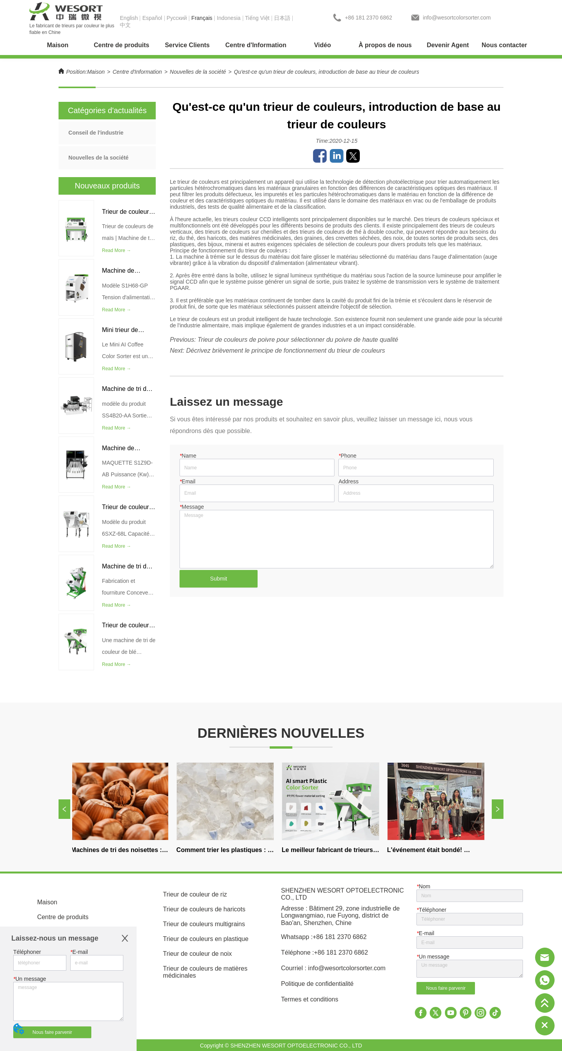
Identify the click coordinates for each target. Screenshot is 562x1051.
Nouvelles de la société (198, 72)
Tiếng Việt (257, 18)
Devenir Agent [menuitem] (448, 45)
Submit (218, 578)
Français (201, 18)
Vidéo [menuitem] (322, 45)
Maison (96, 72)
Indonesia (229, 18)
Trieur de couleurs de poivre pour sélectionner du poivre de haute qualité (297, 339)
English (129, 18)
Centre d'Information (137, 72)
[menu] (281, 45)
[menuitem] (121, 45)
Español (152, 18)
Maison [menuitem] (57, 45)
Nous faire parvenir (52, 1032)
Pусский (177, 18)
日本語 (282, 18)
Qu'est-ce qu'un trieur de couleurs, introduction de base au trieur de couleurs (326, 72)
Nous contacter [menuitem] (504, 45)
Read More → (116, 250)
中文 (125, 25)
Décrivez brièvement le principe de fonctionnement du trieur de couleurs (285, 350)
